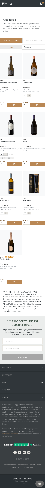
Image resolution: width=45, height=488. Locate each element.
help (4, 382)
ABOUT (5, 397)
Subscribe (22, 357)
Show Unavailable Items (33, 40)
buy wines (6, 368)
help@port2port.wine (10, 434)
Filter (11, 47)
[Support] (39, 484)
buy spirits (7, 375)
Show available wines (11, 40)
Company (6, 390)
